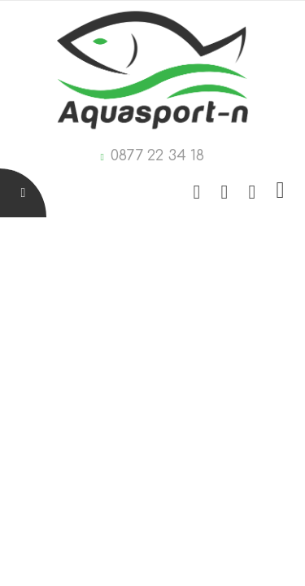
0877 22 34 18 (157, 155)
